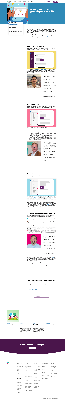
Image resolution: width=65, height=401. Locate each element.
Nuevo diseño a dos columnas (13, 24)
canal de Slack (36, 69)
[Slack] (9, 2)
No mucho (45, 296)
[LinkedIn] (49, 357)
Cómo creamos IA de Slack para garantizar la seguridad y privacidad (52, 326)
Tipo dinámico (49, 204)
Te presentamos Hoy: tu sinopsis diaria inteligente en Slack (25, 326)
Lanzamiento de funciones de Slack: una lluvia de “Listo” (12, 326)
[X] (54, 357)
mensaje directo (43, 69)
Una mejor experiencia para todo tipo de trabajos (15, 29)
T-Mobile (52, 257)
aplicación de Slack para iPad (45, 36)
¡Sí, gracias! (38, 296)
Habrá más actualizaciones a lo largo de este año (15, 32)
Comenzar (56, 1)
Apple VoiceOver (33, 197)
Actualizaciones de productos (32, 289)
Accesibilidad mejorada (12, 27)
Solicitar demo (49, 1)
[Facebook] (52, 357)
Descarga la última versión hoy (48, 285)
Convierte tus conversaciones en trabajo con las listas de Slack (38, 326)
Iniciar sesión (43, 1)
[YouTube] (56, 357)
